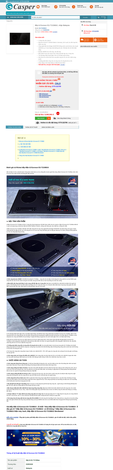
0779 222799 (95, 31)
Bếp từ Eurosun (43, 94)
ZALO (58, 83)
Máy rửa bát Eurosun (45, 95)
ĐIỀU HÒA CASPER (12, 417)
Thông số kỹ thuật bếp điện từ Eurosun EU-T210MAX (31, 155)
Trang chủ (9, 21)
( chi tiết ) (54, 32)
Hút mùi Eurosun (44, 97)
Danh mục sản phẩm (16, 17)
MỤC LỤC (21, 138)
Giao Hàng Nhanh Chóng (62, 118)
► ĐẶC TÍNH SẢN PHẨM (25, 144)
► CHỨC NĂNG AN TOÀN (25, 147)
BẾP (51, 91)
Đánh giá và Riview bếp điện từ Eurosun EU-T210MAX (31, 141)
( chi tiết (59, 105)
